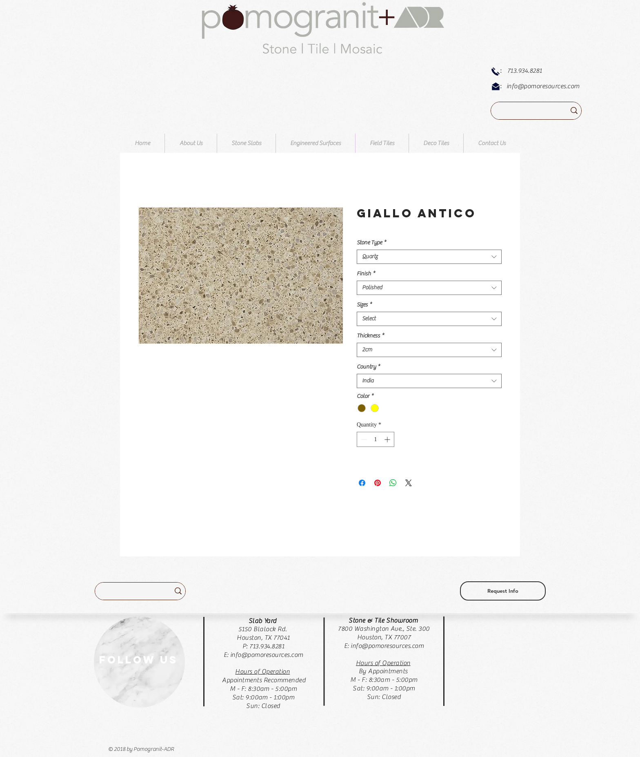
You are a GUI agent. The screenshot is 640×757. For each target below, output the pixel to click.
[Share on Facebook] (362, 483)
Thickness (370, 336)
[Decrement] (363, 439)
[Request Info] (503, 591)
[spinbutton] (375, 439)
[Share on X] (408, 483)
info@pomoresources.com (543, 86)
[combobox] (429, 257)
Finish (366, 273)
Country (368, 367)
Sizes (364, 304)
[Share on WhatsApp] (393, 483)
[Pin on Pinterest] (377, 483)
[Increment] (388, 439)
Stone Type (371, 242)
